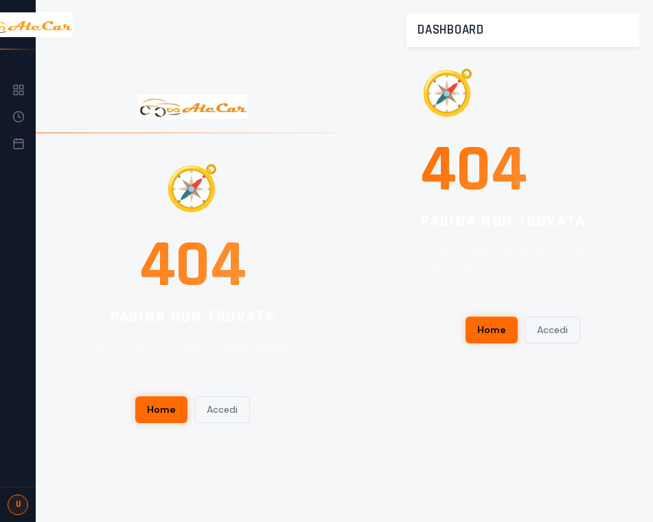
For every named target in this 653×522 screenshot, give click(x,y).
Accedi (222, 409)
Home (161, 409)
